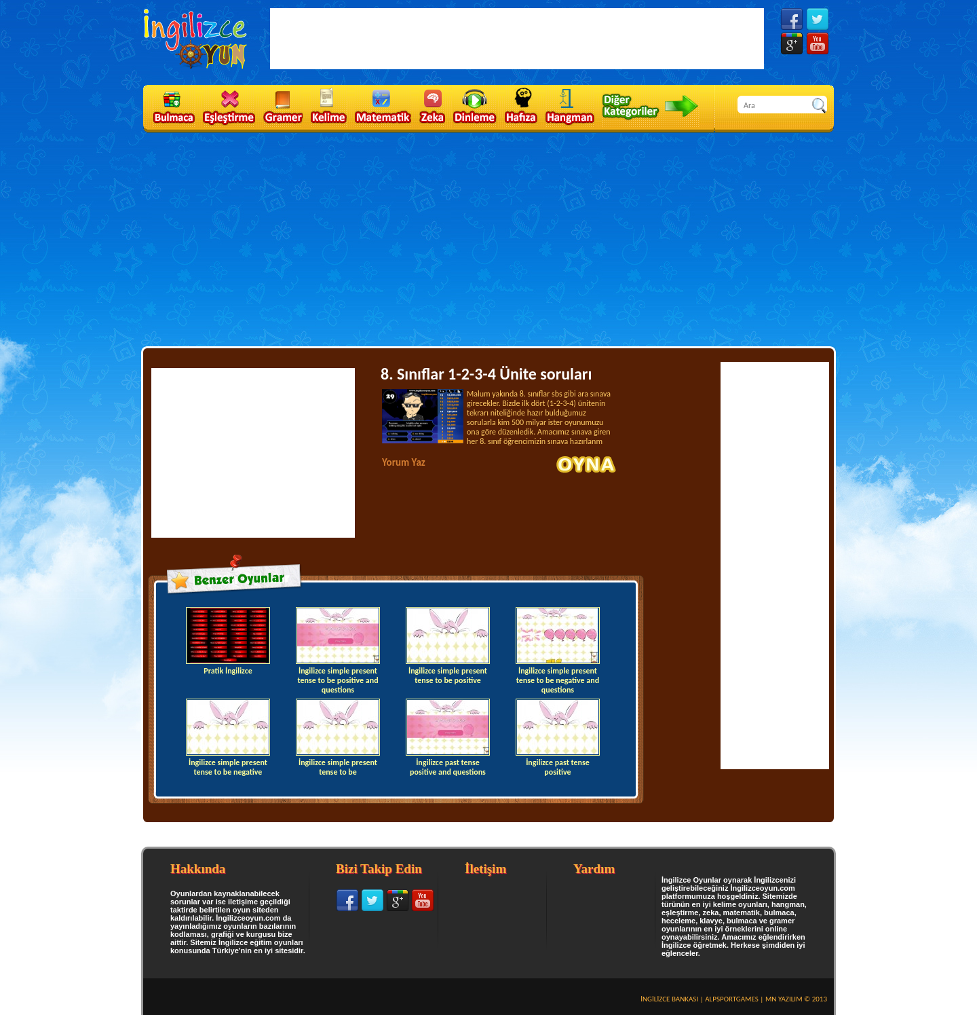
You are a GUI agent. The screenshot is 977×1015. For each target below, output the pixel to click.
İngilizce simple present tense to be (338, 738)
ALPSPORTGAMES (732, 999)
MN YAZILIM (784, 999)
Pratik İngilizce (228, 641)
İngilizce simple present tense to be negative (228, 738)
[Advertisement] (488, 238)
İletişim (485, 869)
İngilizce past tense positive (558, 738)
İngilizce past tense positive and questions (448, 738)
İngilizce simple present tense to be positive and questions (338, 649)
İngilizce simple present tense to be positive (448, 646)
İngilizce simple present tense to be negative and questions (558, 649)
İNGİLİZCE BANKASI (669, 999)
